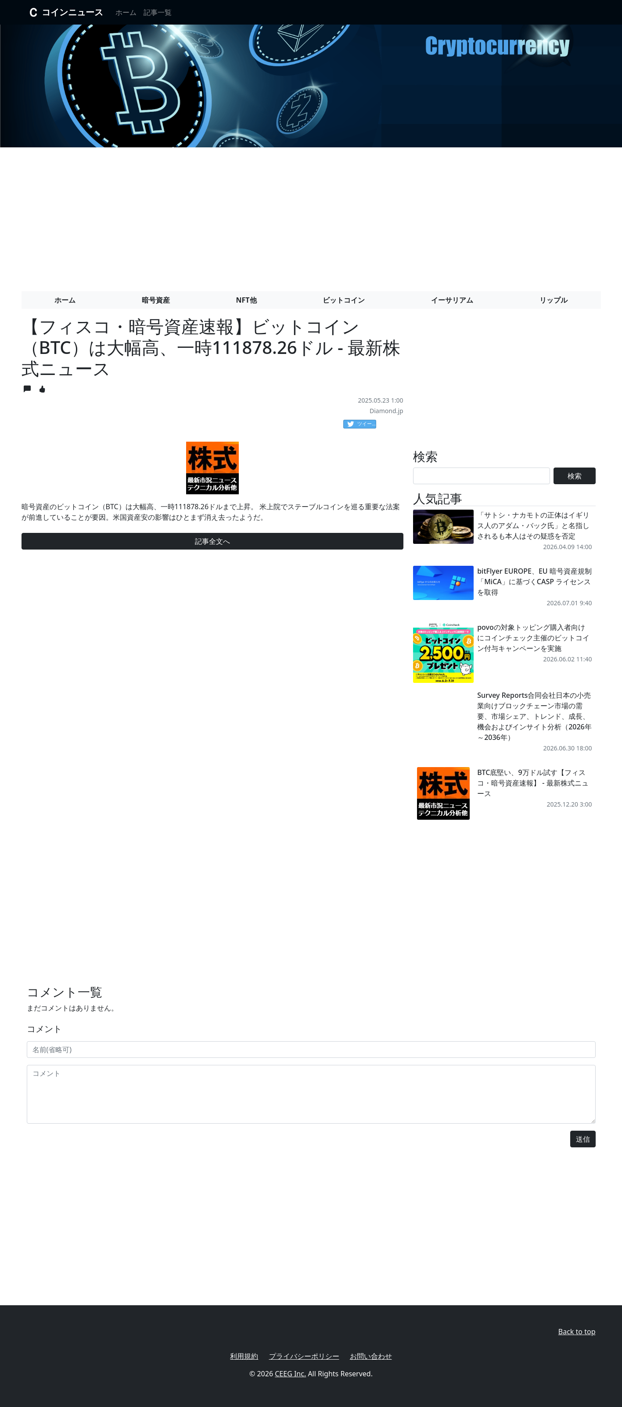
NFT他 (246, 300)
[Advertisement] (311, 215)
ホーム (126, 12)
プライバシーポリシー (304, 1356)
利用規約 (244, 1356)
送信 (583, 1139)
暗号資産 (156, 300)
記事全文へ (212, 541)
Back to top (577, 1331)
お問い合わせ (371, 1356)
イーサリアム (452, 300)
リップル (553, 300)
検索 (575, 476)
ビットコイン (344, 300)
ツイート (361, 424)
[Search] (481, 476)
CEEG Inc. (290, 1373)
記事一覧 (158, 12)
